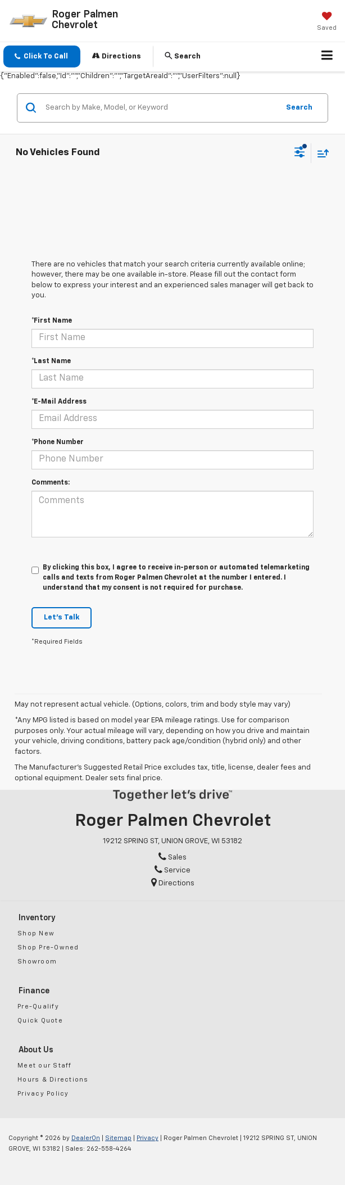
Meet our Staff (44, 1065)
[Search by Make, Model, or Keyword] (160, 107)
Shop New (36, 933)
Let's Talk (61, 617)
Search (299, 107)
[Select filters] (300, 153)
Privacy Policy (43, 1094)
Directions (116, 56)
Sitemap (118, 1138)
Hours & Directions (53, 1080)
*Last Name (51, 361)
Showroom (37, 961)
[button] (41, 56)
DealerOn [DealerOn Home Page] (85, 1138)
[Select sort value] (320, 153)
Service (172, 870)
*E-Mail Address (59, 402)
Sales (172, 857)
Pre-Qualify (38, 1006)
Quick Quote (40, 1020)
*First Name (51, 321)
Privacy (147, 1138)
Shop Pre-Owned (48, 947)
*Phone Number (57, 442)
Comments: (50, 483)
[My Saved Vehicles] (327, 22)
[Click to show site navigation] (327, 56)
